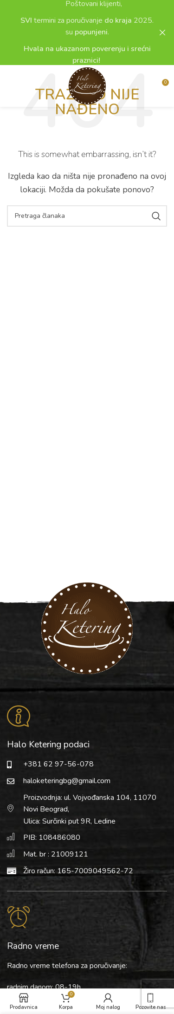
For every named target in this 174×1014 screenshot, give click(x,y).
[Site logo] (87, 85)
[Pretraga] (87, 216)
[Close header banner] (162, 32)
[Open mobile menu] (20, 86)
